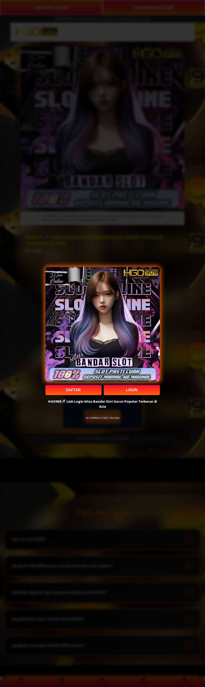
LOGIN (132, 390)
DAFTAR (73, 390)
